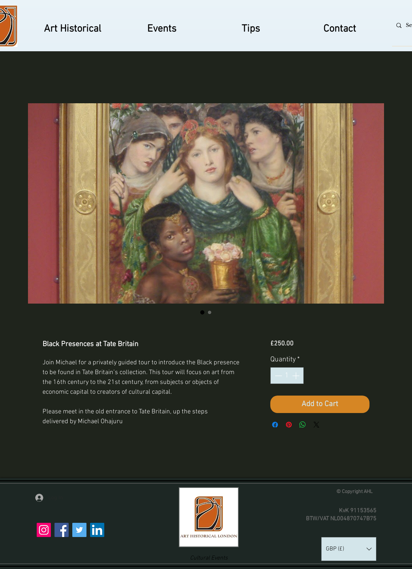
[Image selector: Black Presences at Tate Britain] (202, 312)
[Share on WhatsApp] (302, 424)
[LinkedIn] (97, 530)
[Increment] (296, 376)
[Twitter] (79, 530)
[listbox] (348, 549)
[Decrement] (277, 376)
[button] (348, 549)
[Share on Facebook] (275, 424)
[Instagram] (44, 530)
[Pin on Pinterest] (288, 424)
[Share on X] (316, 424)
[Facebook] (61, 530)
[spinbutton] (287, 376)
